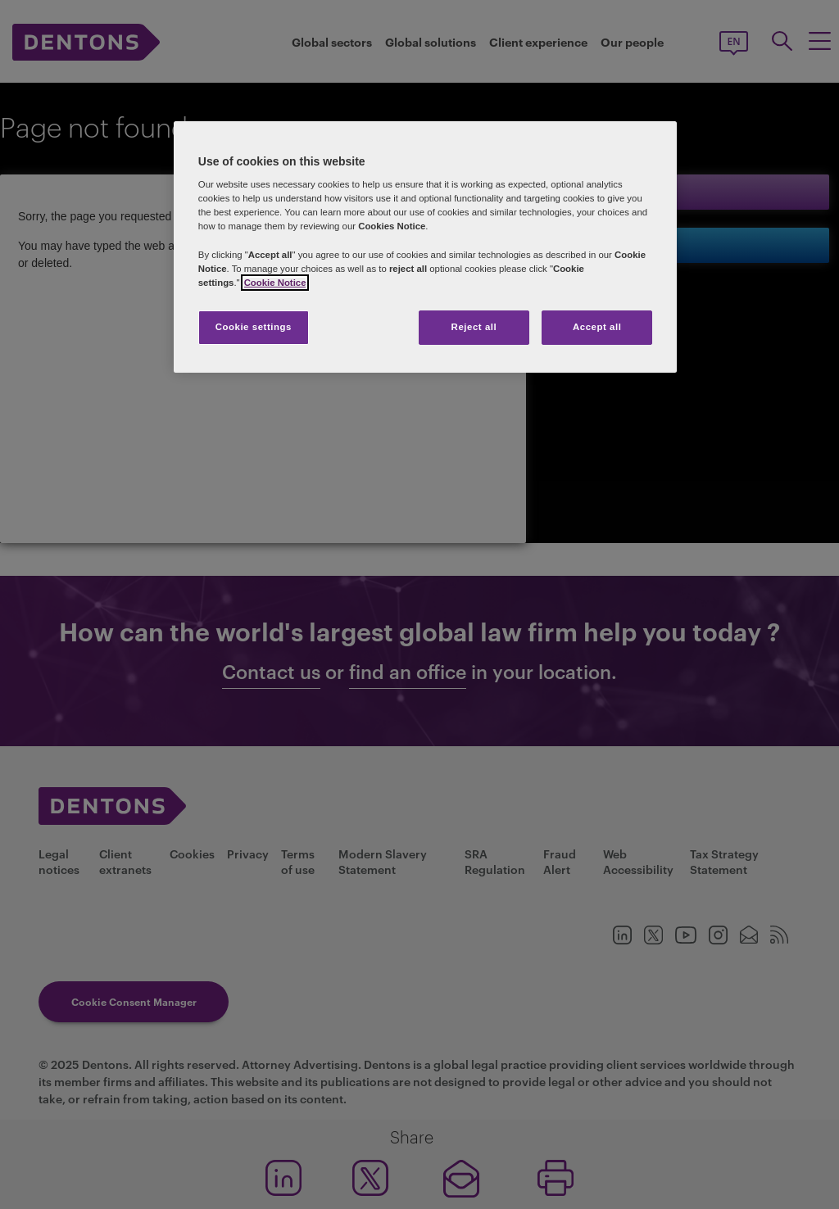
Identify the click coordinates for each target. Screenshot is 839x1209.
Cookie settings (253, 327)
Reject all (474, 327)
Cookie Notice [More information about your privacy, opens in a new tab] (275, 283)
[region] (425, 247)
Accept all (597, 327)
